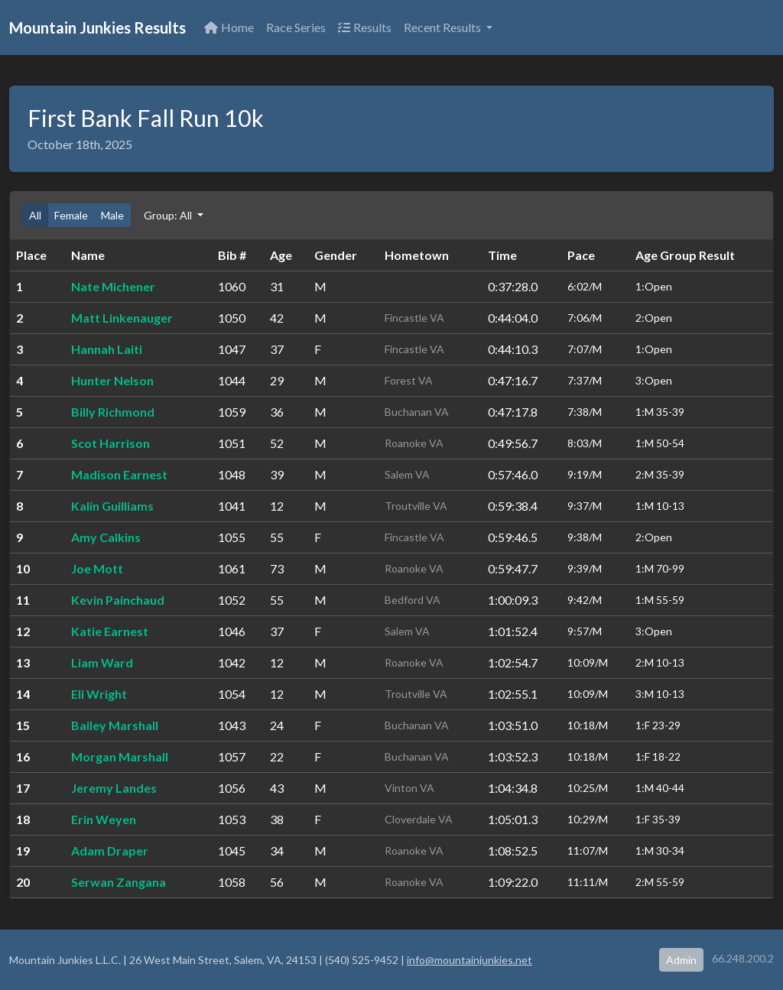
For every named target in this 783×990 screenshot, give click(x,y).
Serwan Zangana (118, 882)
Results (365, 27)
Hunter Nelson (112, 380)
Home (229, 27)
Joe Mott (97, 568)
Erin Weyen (103, 819)
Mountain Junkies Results (97, 27)
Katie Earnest (109, 631)
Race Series (296, 27)
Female (71, 215)
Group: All (169, 215)
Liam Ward (102, 662)
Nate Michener (113, 286)
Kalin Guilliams (112, 505)
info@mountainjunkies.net (469, 959)
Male (112, 215)
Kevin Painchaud (117, 599)
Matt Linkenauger (122, 317)
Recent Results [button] (443, 27)
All (35, 215)
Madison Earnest (119, 474)
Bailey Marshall (114, 725)
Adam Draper (109, 850)
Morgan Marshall (119, 756)
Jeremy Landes (114, 788)
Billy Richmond (112, 411)
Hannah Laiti (106, 349)
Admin (681, 959)
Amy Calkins (106, 537)
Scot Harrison (110, 443)
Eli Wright (99, 694)
